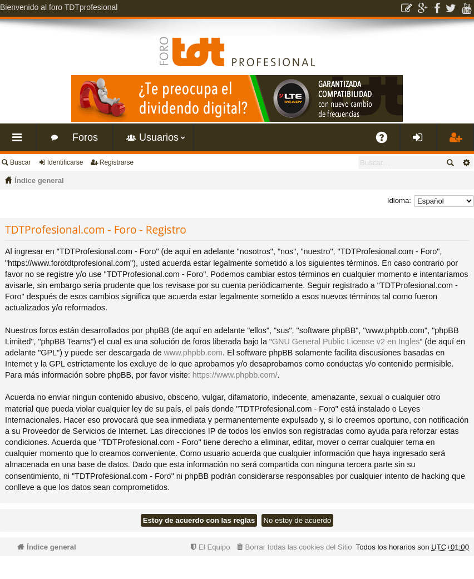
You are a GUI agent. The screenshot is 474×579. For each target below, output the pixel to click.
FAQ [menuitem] (385, 141)
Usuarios (159, 137)
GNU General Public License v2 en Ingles (346, 341)
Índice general (39, 180)
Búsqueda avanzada (465, 162)
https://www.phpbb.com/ (235, 374)
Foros (85, 137)
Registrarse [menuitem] (457, 141)
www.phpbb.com (193, 352)
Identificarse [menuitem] (420, 141)
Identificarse (65, 162)
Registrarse (117, 162)
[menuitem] (293, 547)
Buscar (20, 162)
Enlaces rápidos (20, 141)
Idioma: (399, 200)
